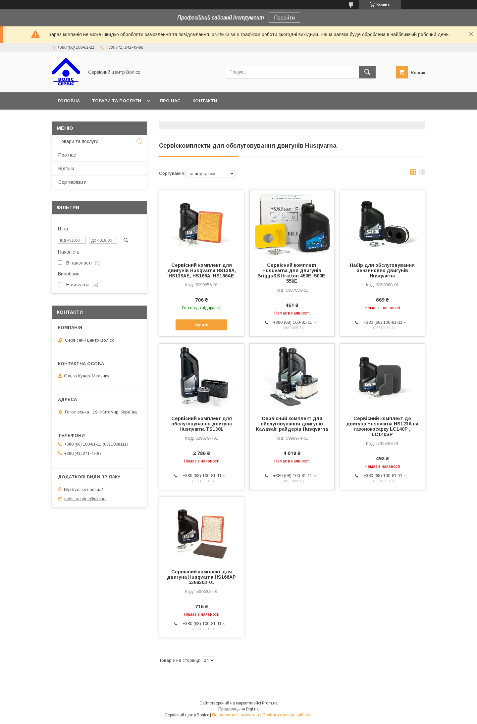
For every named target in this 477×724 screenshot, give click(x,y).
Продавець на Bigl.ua (238, 709)
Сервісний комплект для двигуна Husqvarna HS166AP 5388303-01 (201, 577)
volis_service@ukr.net (85, 498)
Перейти (284, 18)
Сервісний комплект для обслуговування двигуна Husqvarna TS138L (201, 424)
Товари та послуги (116, 100)
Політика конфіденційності (287, 715)
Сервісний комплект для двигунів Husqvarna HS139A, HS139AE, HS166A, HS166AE (201, 270)
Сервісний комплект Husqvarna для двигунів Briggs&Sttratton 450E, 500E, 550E (292, 273)
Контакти (204, 100)
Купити (201, 325)
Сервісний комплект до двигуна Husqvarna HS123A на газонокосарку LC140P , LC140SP (382, 426)
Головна (69, 100)
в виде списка (422, 173)
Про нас (170, 100)
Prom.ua (270, 703)
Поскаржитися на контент (235, 715)
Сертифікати (72, 182)
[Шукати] (367, 72)
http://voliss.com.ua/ (83, 489)
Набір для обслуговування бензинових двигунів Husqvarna (382, 270)
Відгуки (66, 168)
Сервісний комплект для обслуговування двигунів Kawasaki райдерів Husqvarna (292, 424)
